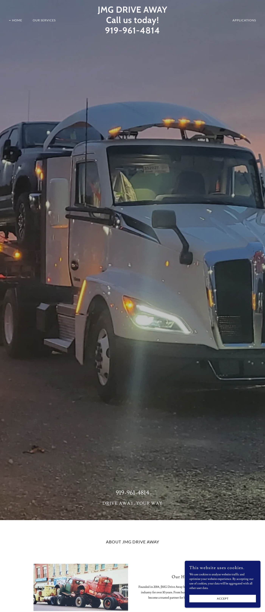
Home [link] (17, 20)
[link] (132, 32)
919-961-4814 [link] (132, 493)
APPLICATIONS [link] (244, 20)
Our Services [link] (44, 20)
